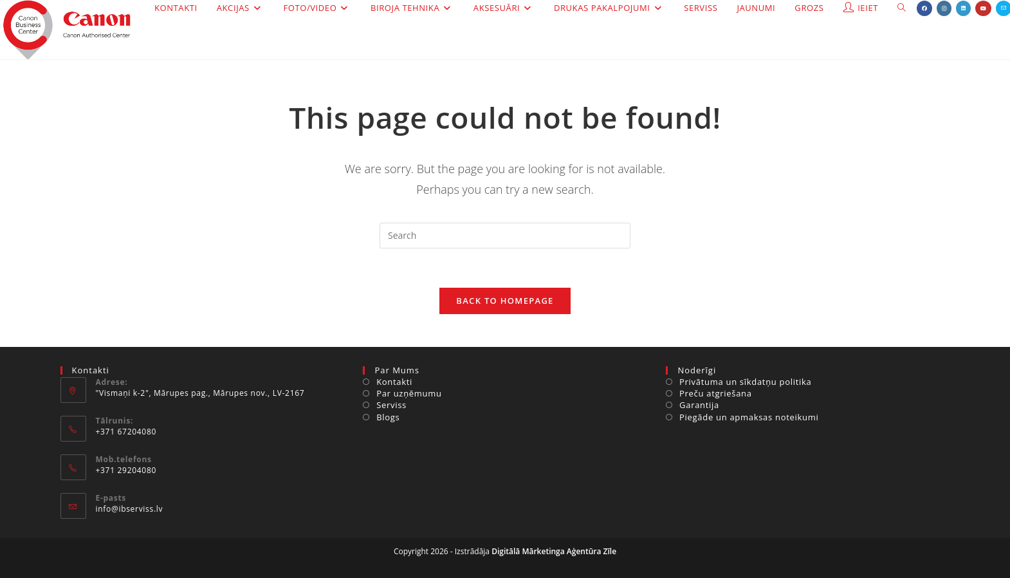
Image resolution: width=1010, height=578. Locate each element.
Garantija (699, 404)
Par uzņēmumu (409, 393)
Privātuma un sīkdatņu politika (745, 381)
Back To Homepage (504, 300)
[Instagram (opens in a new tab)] (944, 8)
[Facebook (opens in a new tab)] (924, 8)
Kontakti (394, 381)
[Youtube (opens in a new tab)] (983, 8)
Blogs (387, 417)
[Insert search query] (505, 235)
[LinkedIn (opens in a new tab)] (963, 8)
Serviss (391, 404)
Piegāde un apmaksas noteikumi (748, 417)
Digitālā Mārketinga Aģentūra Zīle (553, 551)
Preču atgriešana (715, 393)
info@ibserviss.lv (129, 508)
